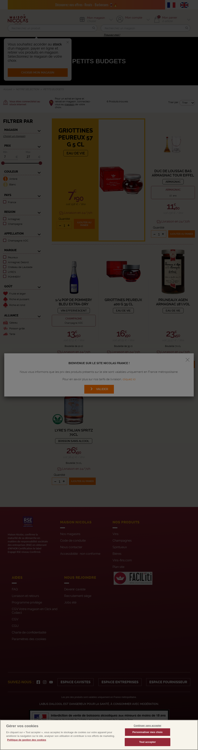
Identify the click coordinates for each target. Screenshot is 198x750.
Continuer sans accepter (147, 730)
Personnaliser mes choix (147, 736)
